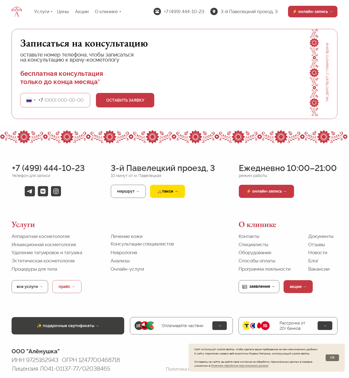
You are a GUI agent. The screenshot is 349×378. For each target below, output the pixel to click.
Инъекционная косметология (44, 244)
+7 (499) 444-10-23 (184, 11)
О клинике (106, 11)
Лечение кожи (126, 236)
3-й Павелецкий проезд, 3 (249, 11)
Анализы (120, 260)
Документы (320, 236)
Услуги (41, 11)
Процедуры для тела (34, 269)
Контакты (249, 236)
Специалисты (253, 244)
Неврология (124, 252)
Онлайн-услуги (127, 269)
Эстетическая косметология (43, 260)
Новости (317, 252)
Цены (63, 11)
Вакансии (318, 269)
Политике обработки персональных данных (239, 365)
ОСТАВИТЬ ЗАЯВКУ (125, 100)
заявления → (262, 286)
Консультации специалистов (142, 244)
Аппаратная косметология (41, 236)
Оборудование (255, 252)
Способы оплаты (257, 260)
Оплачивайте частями (182, 325)
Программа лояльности (264, 269)
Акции (82, 11)
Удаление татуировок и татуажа (47, 252)
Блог (313, 260)
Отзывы (316, 244)
